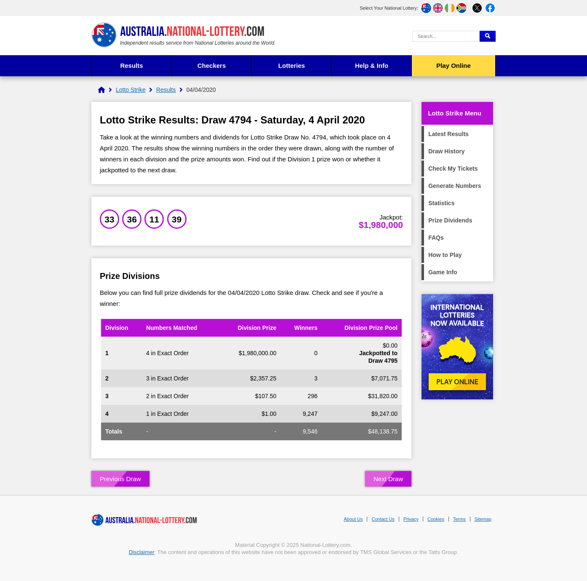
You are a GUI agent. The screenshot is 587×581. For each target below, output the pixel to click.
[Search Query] (446, 36)
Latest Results (448, 134)
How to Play (445, 255)
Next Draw (388, 478)
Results (131, 65)
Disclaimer (142, 552)
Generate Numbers (454, 185)
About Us (353, 519)
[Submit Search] (488, 36)
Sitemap (483, 519)
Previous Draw (120, 478)
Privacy (411, 519)
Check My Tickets (453, 168)
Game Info (442, 272)
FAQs (436, 237)
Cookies (435, 519)
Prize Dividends (450, 220)
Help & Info (371, 65)
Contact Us (382, 519)
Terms (459, 519)
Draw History (446, 151)
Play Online (453, 65)
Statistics (441, 203)
